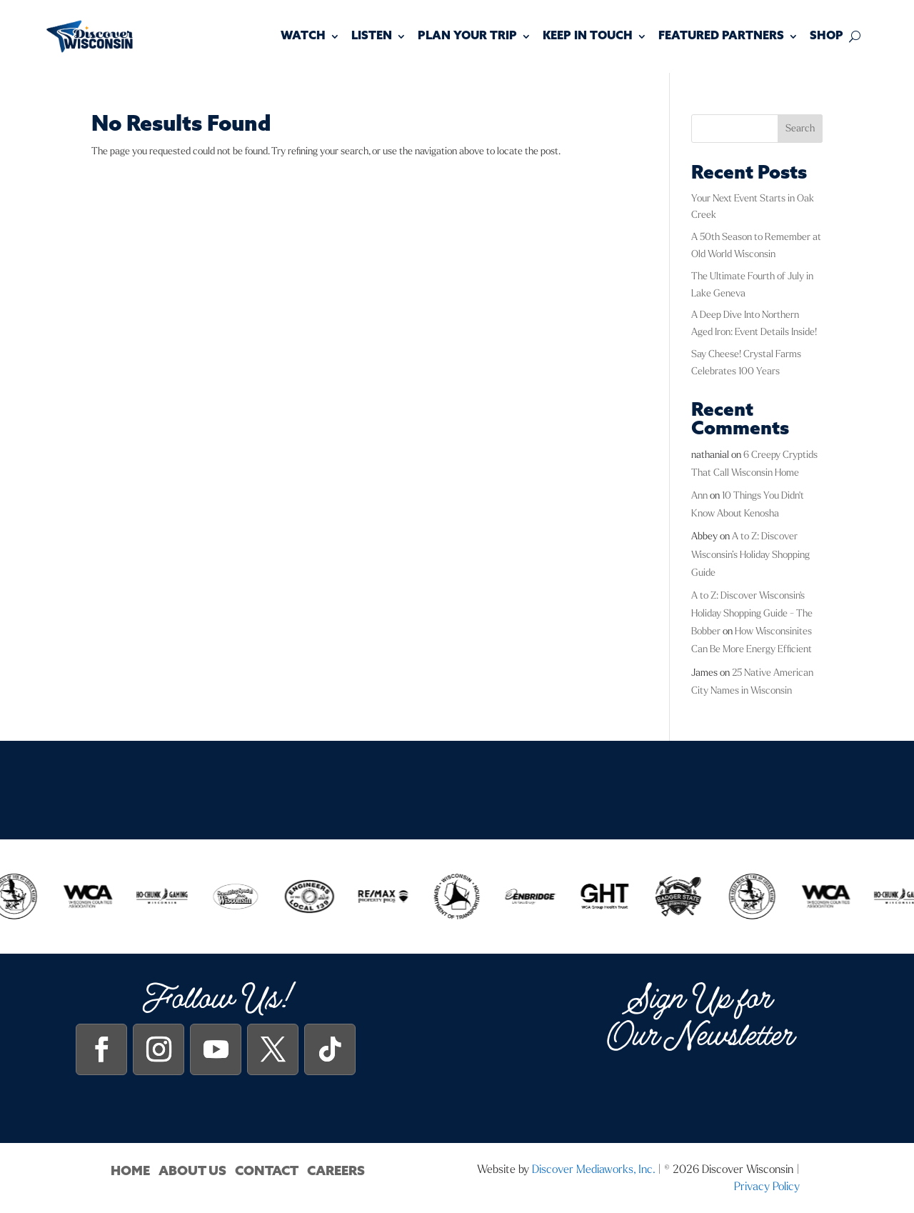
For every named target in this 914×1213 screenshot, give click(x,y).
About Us (192, 1171)
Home (130, 1171)
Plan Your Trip (467, 36)
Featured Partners (721, 36)
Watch (303, 36)
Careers (336, 1171)
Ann (699, 495)
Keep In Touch (588, 36)
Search (800, 128)
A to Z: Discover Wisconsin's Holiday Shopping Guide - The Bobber (752, 613)
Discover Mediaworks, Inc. (593, 1169)
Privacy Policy (767, 1186)
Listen (371, 36)
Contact (266, 1171)
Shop (826, 36)
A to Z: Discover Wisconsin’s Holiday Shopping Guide (750, 554)
